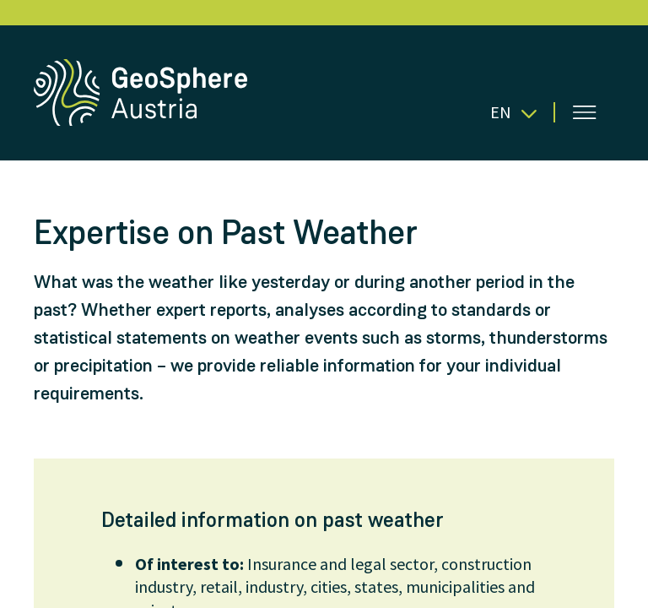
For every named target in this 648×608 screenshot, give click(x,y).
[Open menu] (585, 112)
